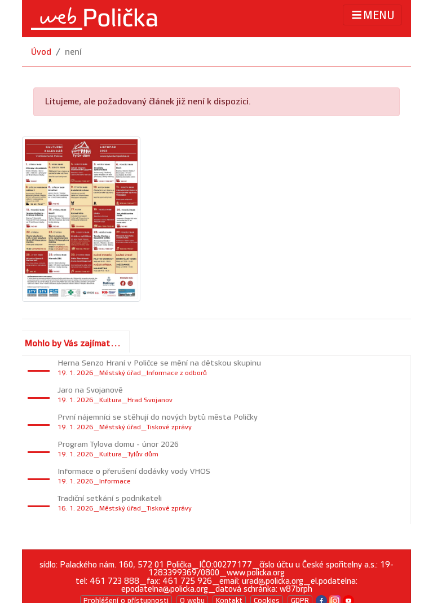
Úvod (41, 52)
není (73, 52)
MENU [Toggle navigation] (372, 15)
